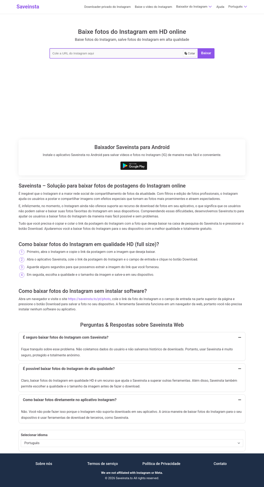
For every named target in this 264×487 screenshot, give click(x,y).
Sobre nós (43, 463)
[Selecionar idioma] (132, 443)
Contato (220, 463)
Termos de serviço (102, 463)
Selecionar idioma (34, 435)
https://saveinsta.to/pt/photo (89, 299)
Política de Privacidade (161, 463)
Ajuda (220, 7)
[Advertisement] (132, 108)
